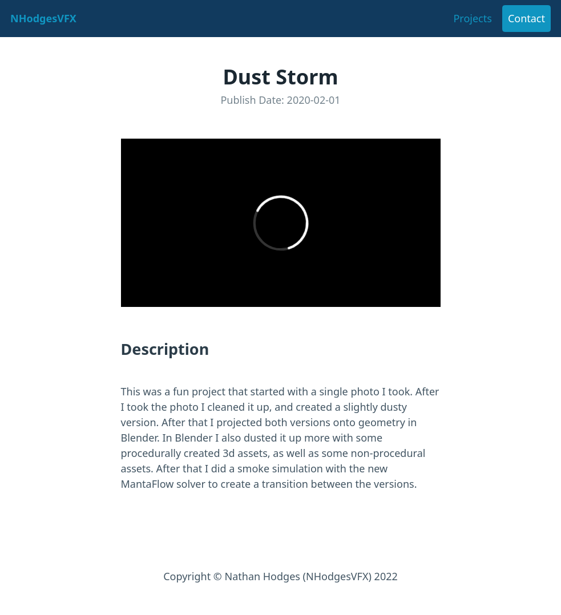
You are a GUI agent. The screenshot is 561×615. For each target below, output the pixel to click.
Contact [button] (526, 18)
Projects (472, 18)
